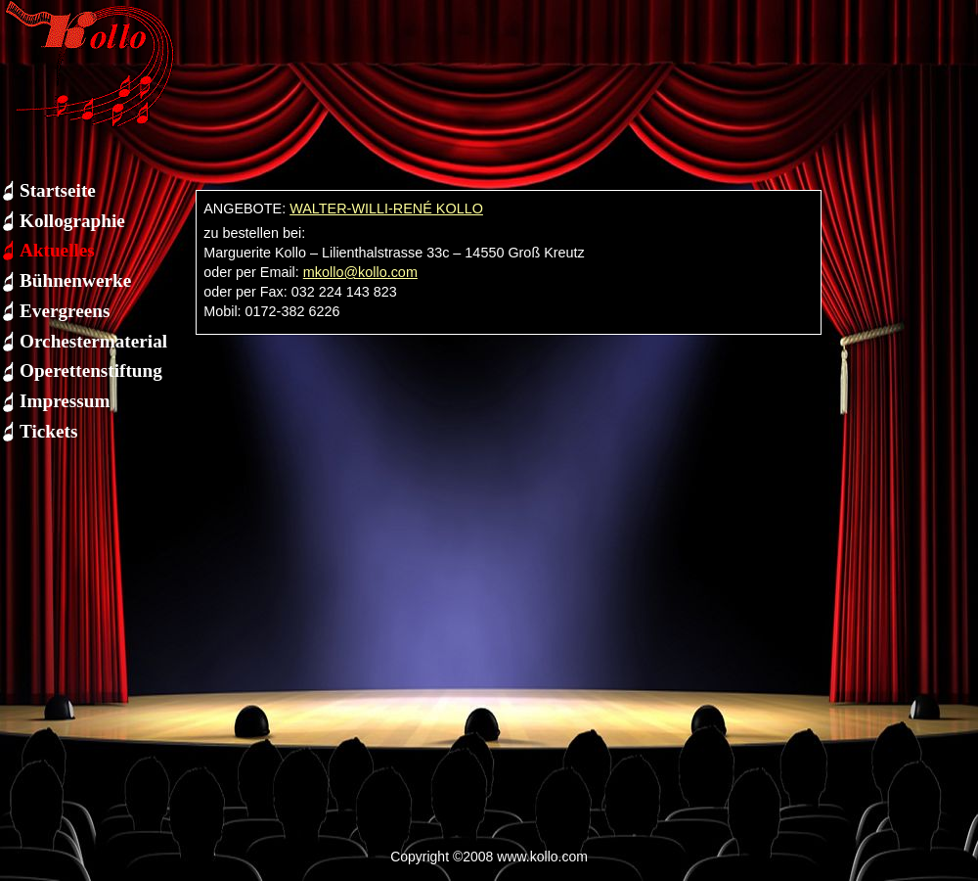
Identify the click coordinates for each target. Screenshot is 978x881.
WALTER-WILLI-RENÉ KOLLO (386, 208)
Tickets (48, 431)
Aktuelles (57, 250)
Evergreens (65, 311)
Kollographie (72, 220)
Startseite (58, 190)
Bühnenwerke (75, 280)
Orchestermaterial (93, 341)
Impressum (65, 401)
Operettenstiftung (91, 370)
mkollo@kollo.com (360, 272)
